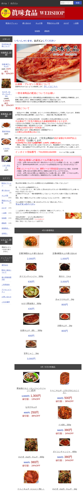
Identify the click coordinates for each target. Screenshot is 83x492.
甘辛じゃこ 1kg (31, 353)
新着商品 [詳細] (6, 115)
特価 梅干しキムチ (6, 65)
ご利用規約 (6, 284)
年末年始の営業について (6, 45)
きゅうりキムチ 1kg (64, 299)
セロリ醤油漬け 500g (31, 304)
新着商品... (6, 228)
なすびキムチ (31, 407)
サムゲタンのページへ (25, 204)
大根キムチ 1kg (64, 326)
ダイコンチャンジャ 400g (65, 452)
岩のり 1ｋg (65, 276)
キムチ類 (39, 23)
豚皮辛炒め (6, 127)
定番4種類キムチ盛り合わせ (65, 253)
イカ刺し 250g (64, 425)
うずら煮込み (6, 162)
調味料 (47, 31)
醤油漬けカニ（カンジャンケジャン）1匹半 (31, 389)
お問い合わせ (6, 297)
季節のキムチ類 (53, 23)
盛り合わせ (26, 23)
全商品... (5, 233)
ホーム (4, 3)
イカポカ (6, 144)
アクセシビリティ (6, 291)
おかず (66, 23)
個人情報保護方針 (6, 278)
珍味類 (37, 31)
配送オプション (12, 23)
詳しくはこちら (51, 86)
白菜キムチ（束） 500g (31, 330)
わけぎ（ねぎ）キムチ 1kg (6, 88)
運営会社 (5, 265)
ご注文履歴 (6, 302)
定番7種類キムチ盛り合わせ (31, 253)
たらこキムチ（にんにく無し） (31, 489)
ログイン (14, 3)
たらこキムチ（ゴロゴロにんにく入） (64, 392)
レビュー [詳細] (6, 241)
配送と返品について (6, 271)
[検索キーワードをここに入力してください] (66, 3)
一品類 (76, 23)
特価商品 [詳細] (6, 54)
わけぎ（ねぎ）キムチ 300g (31, 457)
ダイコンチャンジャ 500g (31, 276)
